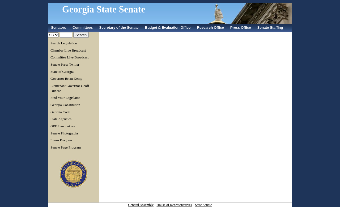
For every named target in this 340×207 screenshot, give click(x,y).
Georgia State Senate (103, 9)
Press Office (240, 27)
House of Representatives (174, 205)
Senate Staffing (270, 27)
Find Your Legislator (65, 98)
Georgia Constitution (65, 105)
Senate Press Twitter (64, 64)
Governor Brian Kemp (66, 79)
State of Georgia (62, 72)
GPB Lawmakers (62, 126)
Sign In (288, 1)
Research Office (210, 27)
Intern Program (61, 140)
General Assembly (141, 205)
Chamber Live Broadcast (68, 50)
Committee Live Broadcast (69, 57)
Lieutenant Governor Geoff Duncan (69, 88)
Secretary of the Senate (118, 27)
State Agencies (60, 119)
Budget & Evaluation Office (168, 27)
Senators (58, 27)
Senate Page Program (65, 147)
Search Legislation (63, 43)
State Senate (203, 205)
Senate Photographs (64, 133)
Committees (83, 27)
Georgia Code (60, 112)
